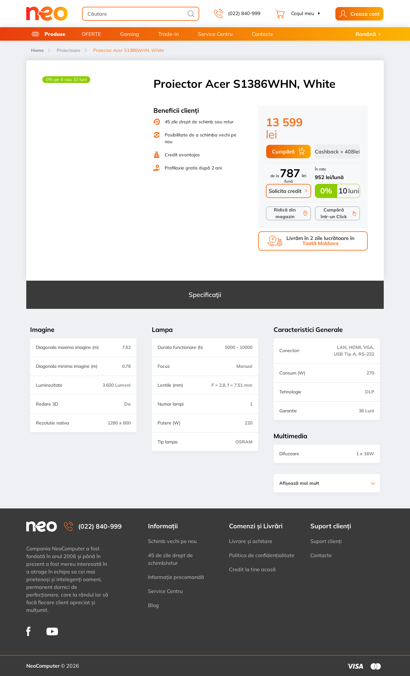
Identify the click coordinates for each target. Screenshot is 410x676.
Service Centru (215, 34)
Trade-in (168, 34)
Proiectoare (68, 50)
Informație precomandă (176, 577)
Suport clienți (326, 541)
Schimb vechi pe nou (172, 541)
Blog (153, 605)
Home (37, 50)
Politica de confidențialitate (261, 555)
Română (366, 34)
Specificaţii (205, 295)
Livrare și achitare (250, 541)
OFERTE (91, 34)
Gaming (129, 34)
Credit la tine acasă (252, 569)
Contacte (262, 34)
